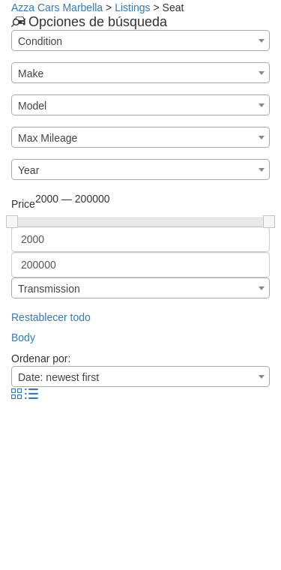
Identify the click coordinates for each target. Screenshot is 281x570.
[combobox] (140, 40)
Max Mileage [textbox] (47, 138)
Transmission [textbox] (49, 289)
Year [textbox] (28, 170)
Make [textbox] (30, 74)
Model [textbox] (32, 106)
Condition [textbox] (40, 41)
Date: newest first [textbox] (58, 377)
